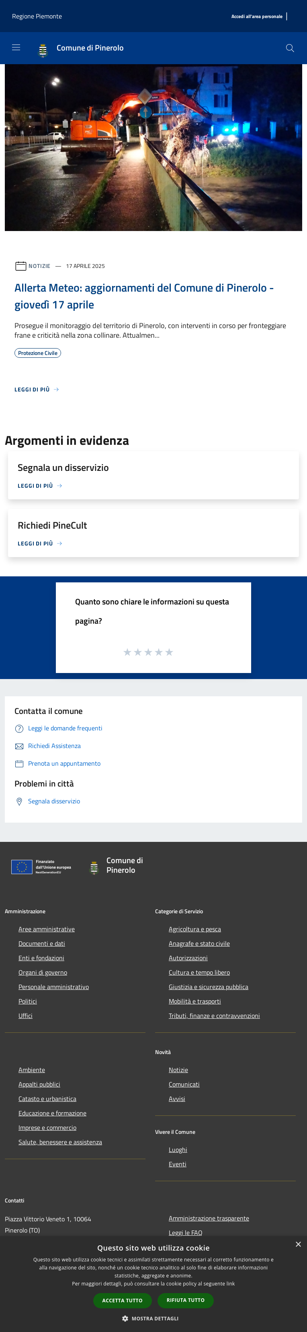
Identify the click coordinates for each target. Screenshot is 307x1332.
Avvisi (177, 1098)
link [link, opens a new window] (231, 1283)
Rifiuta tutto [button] (186, 1300)
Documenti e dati (41, 943)
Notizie (40, 266)
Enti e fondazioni (41, 958)
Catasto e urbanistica (47, 1098)
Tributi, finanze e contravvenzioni (214, 1015)
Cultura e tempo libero (199, 972)
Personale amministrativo (53, 986)
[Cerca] (290, 48)
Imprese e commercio (47, 1127)
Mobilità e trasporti (195, 1001)
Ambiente (31, 1070)
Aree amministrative (46, 929)
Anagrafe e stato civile (199, 943)
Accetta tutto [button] (122, 1300)
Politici (27, 1001)
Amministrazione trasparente (209, 1218)
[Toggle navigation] (16, 47)
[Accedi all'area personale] (256, 16)
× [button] (298, 1245)
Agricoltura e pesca (195, 929)
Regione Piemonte (37, 16)
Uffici (25, 1015)
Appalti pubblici (39, 1084)
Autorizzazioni (188, 958)
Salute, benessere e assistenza (60, 1142)
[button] (153, 1318)
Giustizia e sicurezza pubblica (208, 986)
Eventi (177, 1164)
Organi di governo (42, 972)
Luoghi (178, 1149)
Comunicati (184, 1084)
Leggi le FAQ (186, 1232)
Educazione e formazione (52, 1113)
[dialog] (153, 1284)
